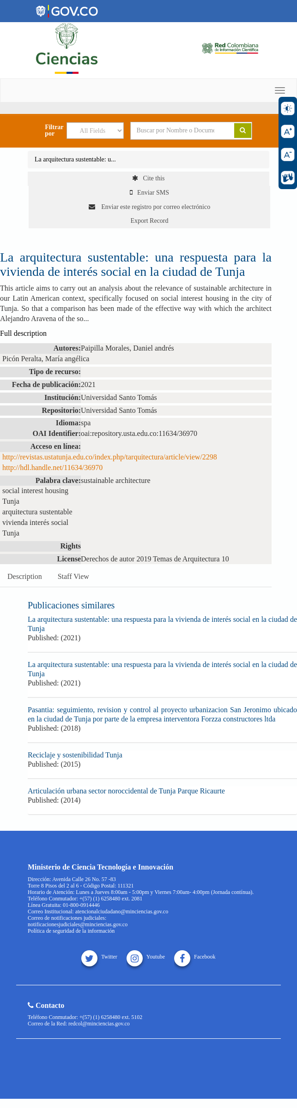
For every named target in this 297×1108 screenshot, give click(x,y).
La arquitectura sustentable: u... (75, 159)
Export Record (149, 220)
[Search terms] (175, 130)
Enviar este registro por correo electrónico (149, 206)
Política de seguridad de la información (71, 931)
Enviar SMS (149, 192)
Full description (23, 333)
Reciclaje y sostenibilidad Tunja (75, 755)
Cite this (148, 178)
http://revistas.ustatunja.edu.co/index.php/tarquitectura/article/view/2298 (109, 457)
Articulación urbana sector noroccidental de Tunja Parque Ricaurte (126, 791)
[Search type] (95, 130)
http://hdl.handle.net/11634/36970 (52, 467)
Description (24, 576)
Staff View (73, 576)
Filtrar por (54, 130)
